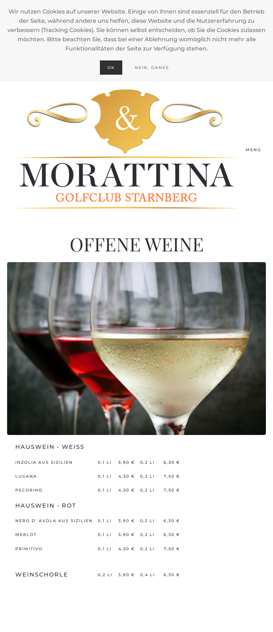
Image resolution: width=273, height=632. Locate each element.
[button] (256, 150)
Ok (111, 67)
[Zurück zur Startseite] (126, 150)
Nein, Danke (152, 67)
